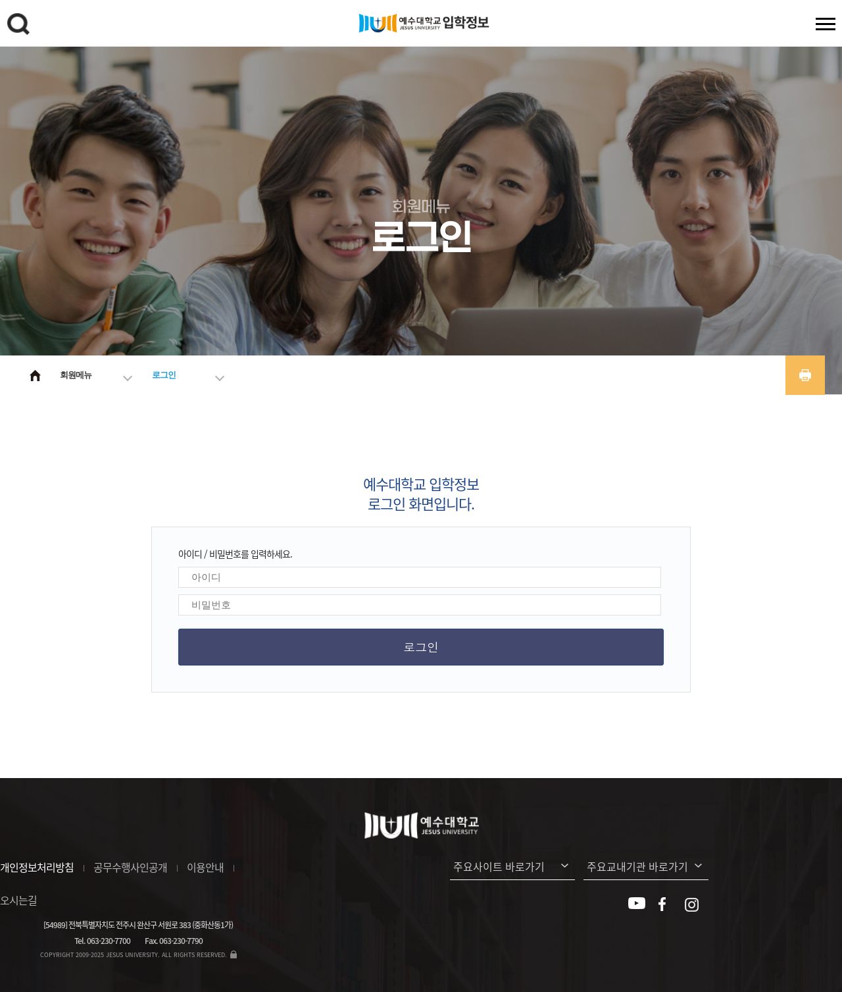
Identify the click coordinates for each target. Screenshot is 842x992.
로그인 (164, 375)
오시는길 (18, 900)
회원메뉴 (75, 375)
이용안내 (205, 867)
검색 (20, 26)
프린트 (805, 375)
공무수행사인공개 (130, 867)
